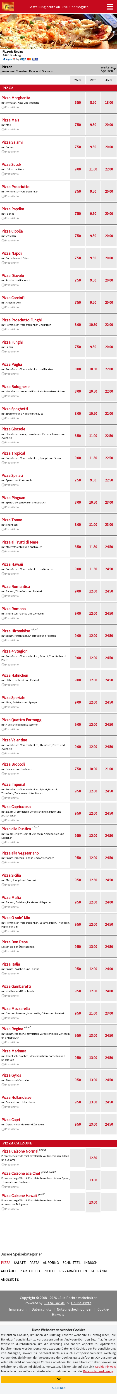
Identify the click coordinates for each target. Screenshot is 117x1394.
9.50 (93, 124)
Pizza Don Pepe (14, 942)
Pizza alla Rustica (16, 828)
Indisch (91, 1262)
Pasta (34, 1262)
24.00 (109, 902)
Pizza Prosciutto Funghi (21, 320)
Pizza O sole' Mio (15, 917)
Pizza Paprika (12, 208)
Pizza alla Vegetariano (20, 853)
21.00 (109, 769)
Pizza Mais (10, 120)
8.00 (78, 324)
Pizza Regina (12, 1028)
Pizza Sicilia (11, 875)
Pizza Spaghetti (14, 408)
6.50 (78, 102)
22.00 (109, 169)
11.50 (93, 458)
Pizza (5, 1262)
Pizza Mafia (11, 897)
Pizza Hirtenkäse (15, 631)
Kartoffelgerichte (38, 1271)
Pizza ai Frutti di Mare (19, 542)
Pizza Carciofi (12, 297)
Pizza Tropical (13, 453)
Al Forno (51, 1262)
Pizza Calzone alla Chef (20, 1173)
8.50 (93, 102)
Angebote (10, 1279)
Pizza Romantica (15, 586)
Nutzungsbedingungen (74, 1309)
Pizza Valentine (14, 740)
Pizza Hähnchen (14, 675)
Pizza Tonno (11, 519)
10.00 (93, 769)
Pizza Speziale (13, 697)
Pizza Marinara (13, 1051)
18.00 (109, 102)
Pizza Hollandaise (16, 1097)
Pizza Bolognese (15, 386)
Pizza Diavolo (12, 275)
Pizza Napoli (11, 253)
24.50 (109, 546)
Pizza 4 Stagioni (14, 651)
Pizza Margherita (15, 97)
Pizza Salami (12, 142)
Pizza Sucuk (11, 164)
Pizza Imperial (13, 784)
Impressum (17, 1309)
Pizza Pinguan (13, 497)
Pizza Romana (13, 608)
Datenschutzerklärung (98, 1371)
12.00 (93, 591)
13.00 (93, 946)
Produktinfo (10, 107)
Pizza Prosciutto (15, 186)
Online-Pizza (81, 1303)
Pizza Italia (10, 964)
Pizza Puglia (11, 364)
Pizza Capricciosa (16, 806)
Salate (20, 1262)
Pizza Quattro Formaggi (21, 719)
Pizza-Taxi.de (54, 1303)
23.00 (109, 502)
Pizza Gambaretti (16, 986)
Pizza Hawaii (12, 564)
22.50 (109, 435)
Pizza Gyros (11, 1075)
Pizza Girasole (13, 429)
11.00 (93, 169)
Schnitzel (72, 1262)
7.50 (78, 124)
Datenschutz (42, 1309)
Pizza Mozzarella (15, 1008)
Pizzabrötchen (73, 1271)
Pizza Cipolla (12, 231)
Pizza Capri (10, 1119)
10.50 (93, 324)
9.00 (78, 169)
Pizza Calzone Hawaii (19, 1195)
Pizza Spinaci (12, 475)
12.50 (93, 880)
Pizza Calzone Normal (19, 1151)
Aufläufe (9, 1271)
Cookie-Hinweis (105, 1367)
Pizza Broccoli (13, 764)
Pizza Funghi (12, 342)
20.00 (109, 124)
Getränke (99, 1271)
